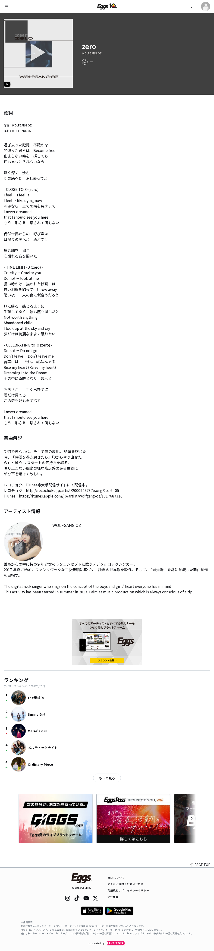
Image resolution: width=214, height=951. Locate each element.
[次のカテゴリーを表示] (192, 818)
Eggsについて (116, 877)
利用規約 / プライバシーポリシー (128, 890)
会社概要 (113, 897)
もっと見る (107, 778)
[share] (85, 62)
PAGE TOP (200, 864)
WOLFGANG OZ (92, 53)
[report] (91, 62)
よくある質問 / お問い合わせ (125, 884)
